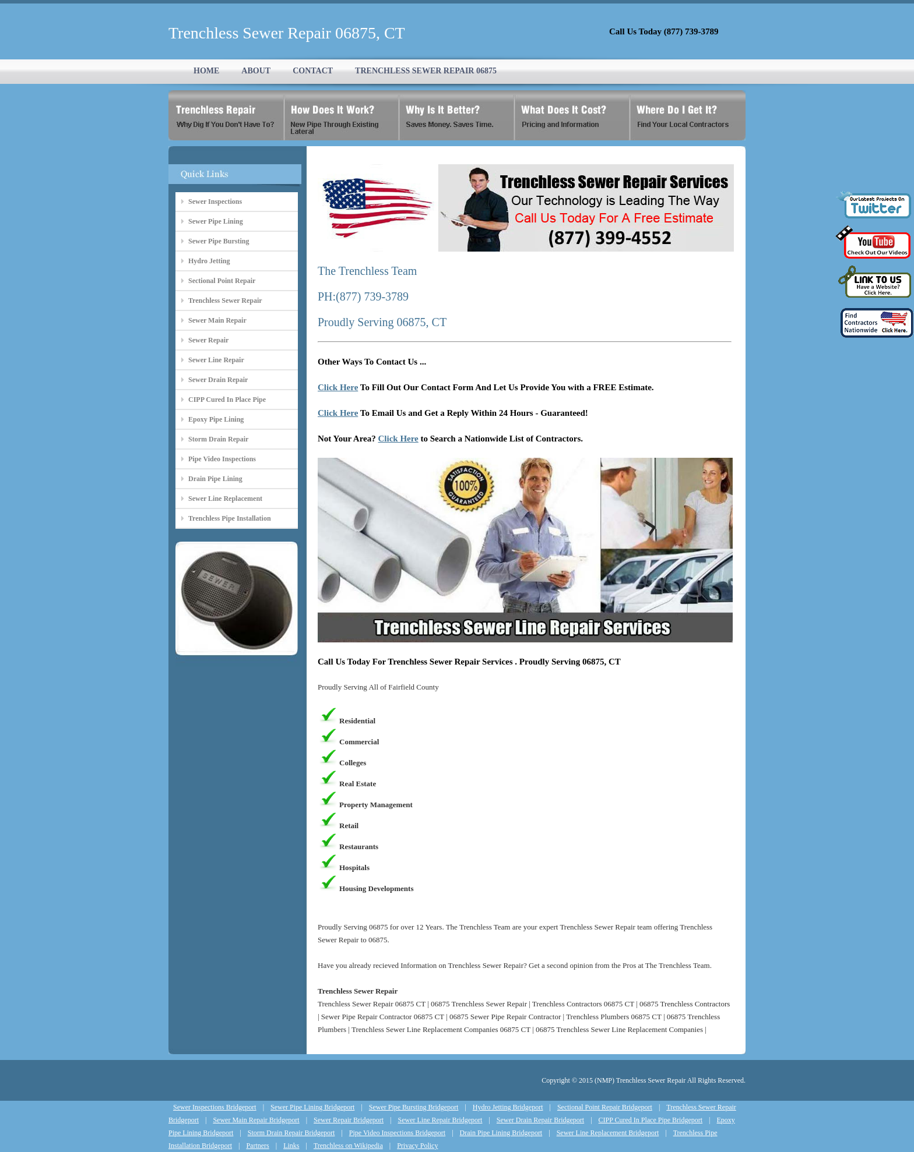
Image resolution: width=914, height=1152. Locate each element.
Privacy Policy (417, 1146)
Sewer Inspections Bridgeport (214, 1107)
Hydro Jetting (209, 261)
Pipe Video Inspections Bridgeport (397, 1133)
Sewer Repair (208, 340)
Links (291, 1146)
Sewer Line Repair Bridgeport (440, 1120)
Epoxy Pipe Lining (216, 419)
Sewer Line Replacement (225, 498)
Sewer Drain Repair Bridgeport (540, 1120)
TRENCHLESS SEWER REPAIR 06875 (426, 70)
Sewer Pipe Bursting (218, 241)
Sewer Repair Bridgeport (349, 1120)
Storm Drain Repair (218, 439)
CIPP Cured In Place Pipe (227, 399)
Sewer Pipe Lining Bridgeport (312, 1107)
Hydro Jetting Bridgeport (508, 1107)
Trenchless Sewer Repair (225, 300)
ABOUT (255, 70)
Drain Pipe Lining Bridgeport (501, 1133)
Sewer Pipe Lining (215, 221)
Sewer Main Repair (217, 320)
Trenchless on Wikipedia (348, 1146)
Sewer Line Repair (216, 360)
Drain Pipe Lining (215, 479)
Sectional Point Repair (221, 281)
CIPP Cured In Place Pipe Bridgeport (651, 1120)
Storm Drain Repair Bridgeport (291, 1133)
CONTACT (313, 70)
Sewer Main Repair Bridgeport (256, 1120)
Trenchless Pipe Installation (229, 518)
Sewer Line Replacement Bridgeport (608, 1133)
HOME (206, 70)
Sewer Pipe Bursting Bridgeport (414, 1107)
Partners (257, 1146)
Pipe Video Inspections (222, 459)
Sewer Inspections (215, 201)
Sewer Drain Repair (218, 380)
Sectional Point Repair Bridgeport (604, 1107)
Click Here (338, 387)
